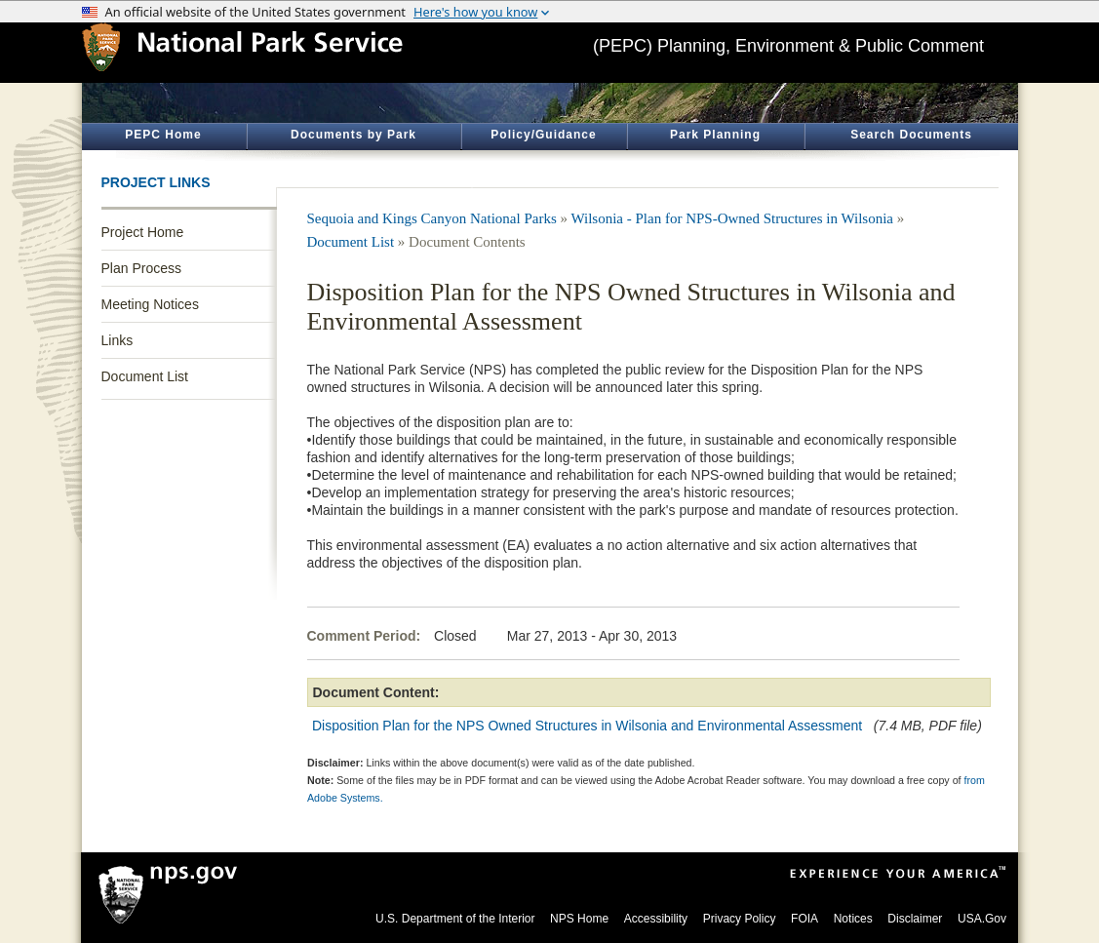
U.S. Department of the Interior (454, 918)
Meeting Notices (150, 304)
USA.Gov (982, 918)
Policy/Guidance (543, 134)
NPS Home (579, 918)
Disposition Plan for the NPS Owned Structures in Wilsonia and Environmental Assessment (587, 725)
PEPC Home (163, 134)
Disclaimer (914, 918)
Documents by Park (353, 134)
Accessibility (655, 918)
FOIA (804, 918)
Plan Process (141, 268)
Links (117, 340)
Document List (144, 376)
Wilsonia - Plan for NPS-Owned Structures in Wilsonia (731, 218)
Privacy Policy (739, 918)
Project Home (142, 232)
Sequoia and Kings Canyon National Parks (432, 218)
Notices (853, 918)
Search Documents (911, 134)
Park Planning (715, 134)
